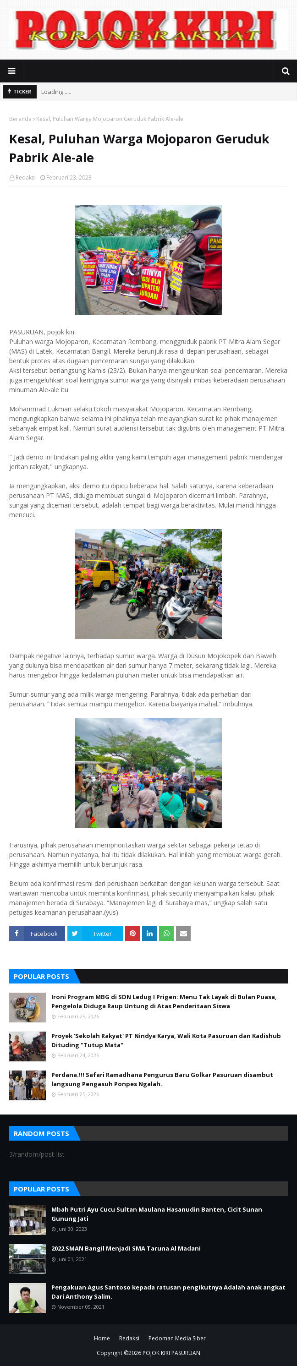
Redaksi (26, 177)
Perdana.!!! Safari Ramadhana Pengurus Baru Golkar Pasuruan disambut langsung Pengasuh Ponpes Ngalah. (162, 1079)
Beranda (20, 119)
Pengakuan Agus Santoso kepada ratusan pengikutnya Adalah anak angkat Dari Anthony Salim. (168, 1291)
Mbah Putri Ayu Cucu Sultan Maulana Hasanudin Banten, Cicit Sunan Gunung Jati (156, 1214)
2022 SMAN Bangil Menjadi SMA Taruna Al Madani (126, 1248)
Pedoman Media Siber (177, 1338)
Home (102, 1338)
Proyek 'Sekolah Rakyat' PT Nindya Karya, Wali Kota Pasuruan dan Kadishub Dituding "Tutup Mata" (166, 1040)
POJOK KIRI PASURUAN (171, 1353)
